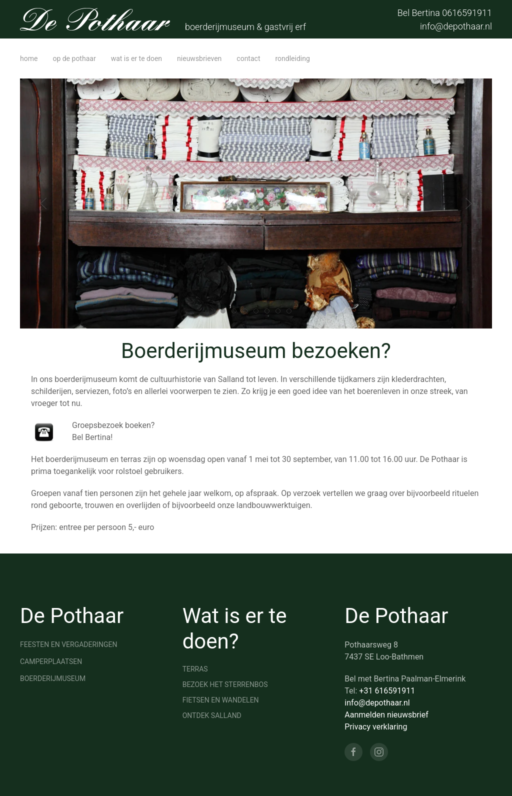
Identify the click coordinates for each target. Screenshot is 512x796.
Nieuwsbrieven (199, 58)
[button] (43, 203)
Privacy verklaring (375, 727)
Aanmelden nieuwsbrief (386, 715)
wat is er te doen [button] (136, 58)
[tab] (223, 311)
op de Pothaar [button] (74, 58)
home (29, 58)
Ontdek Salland (212, 716)
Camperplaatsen (51, 662)
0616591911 (467, 13)
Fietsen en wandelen (220, 700)
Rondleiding (292, 58)
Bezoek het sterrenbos (225, 684)
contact (248, 58)
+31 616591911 (387, 691)
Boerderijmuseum (53, 678)
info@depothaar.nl (456, 26)
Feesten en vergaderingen (68, 644)
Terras (195, 669)
